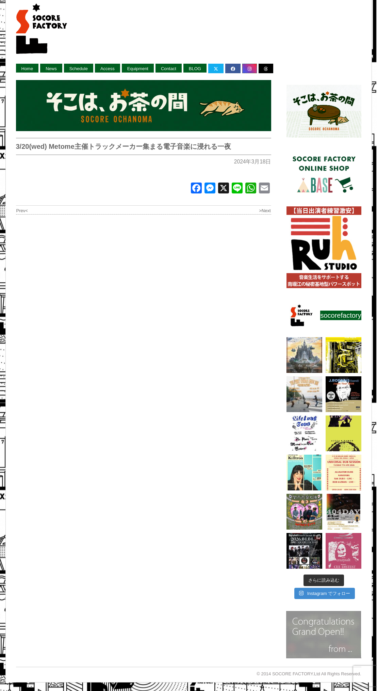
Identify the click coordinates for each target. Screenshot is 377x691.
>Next (265, 210)
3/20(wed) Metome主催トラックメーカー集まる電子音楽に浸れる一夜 (123, 146)
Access (107, 68)
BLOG (195, 68)
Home (27, 68)
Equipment (137, 68)
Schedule (78, 68)
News (51, 68)
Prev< (22, 210)
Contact (168, 68)
